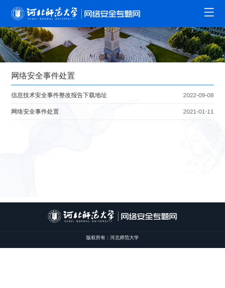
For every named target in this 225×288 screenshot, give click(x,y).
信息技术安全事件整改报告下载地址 (59, 95)
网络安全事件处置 (35, 111)
